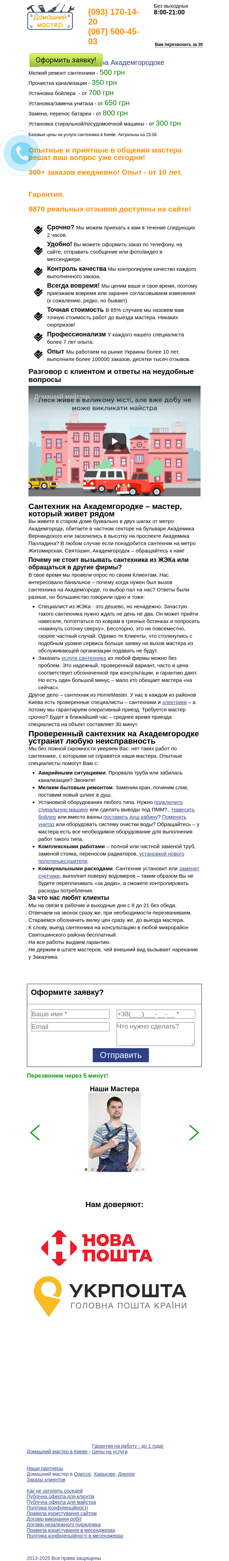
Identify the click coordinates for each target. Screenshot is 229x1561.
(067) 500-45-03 (113, 36)
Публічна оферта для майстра (61, 1502)
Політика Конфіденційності (57, 1507)
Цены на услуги (109, 1451)
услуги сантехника (83, 658)
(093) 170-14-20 (113, 16)
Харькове (104, 1474)
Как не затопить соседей (55, 1491)
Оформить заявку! (66, 60)
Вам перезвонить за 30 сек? (184, 44)
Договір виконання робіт (54, 1519)
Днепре (126, 1474)
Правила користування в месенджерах (71, 1530)
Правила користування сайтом (62, 1513)
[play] (114, 441)
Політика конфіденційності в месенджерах (75, 1536)
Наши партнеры (45, 1468)
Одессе (82, 1474)
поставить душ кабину (130, 817)
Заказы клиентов (46, 1479)
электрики (174, 702)
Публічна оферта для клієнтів (60, 1496)
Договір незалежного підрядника (64, 1524)
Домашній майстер (62, 396)
